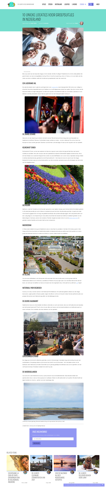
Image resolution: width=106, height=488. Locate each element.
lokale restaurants (73, 218)
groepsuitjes (55, 87)
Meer (97, 4)
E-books (74, 4)
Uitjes (44, 4)
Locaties (66, 4)
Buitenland (58, 4)
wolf (77, 283)
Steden (50, 4)
